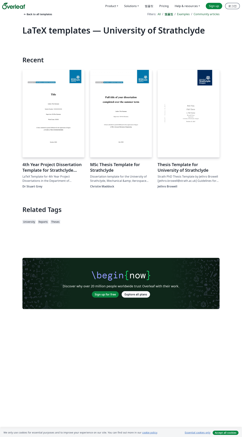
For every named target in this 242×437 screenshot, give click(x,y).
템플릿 (169, 14)
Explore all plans (136, 294)
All (159, 14)
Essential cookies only (197, 432)
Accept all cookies (225, 432)
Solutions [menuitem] (130, 6)
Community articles (207, 14)
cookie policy (149, 432)
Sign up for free (105, 294)
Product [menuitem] (110, 6)
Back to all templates (37, 14)
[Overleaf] (13, 6)
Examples (183, 14)
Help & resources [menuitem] (186, 6)
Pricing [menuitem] (164, 6)
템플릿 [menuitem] (149, 6)
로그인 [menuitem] (232, 6)
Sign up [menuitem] (214, 6)
